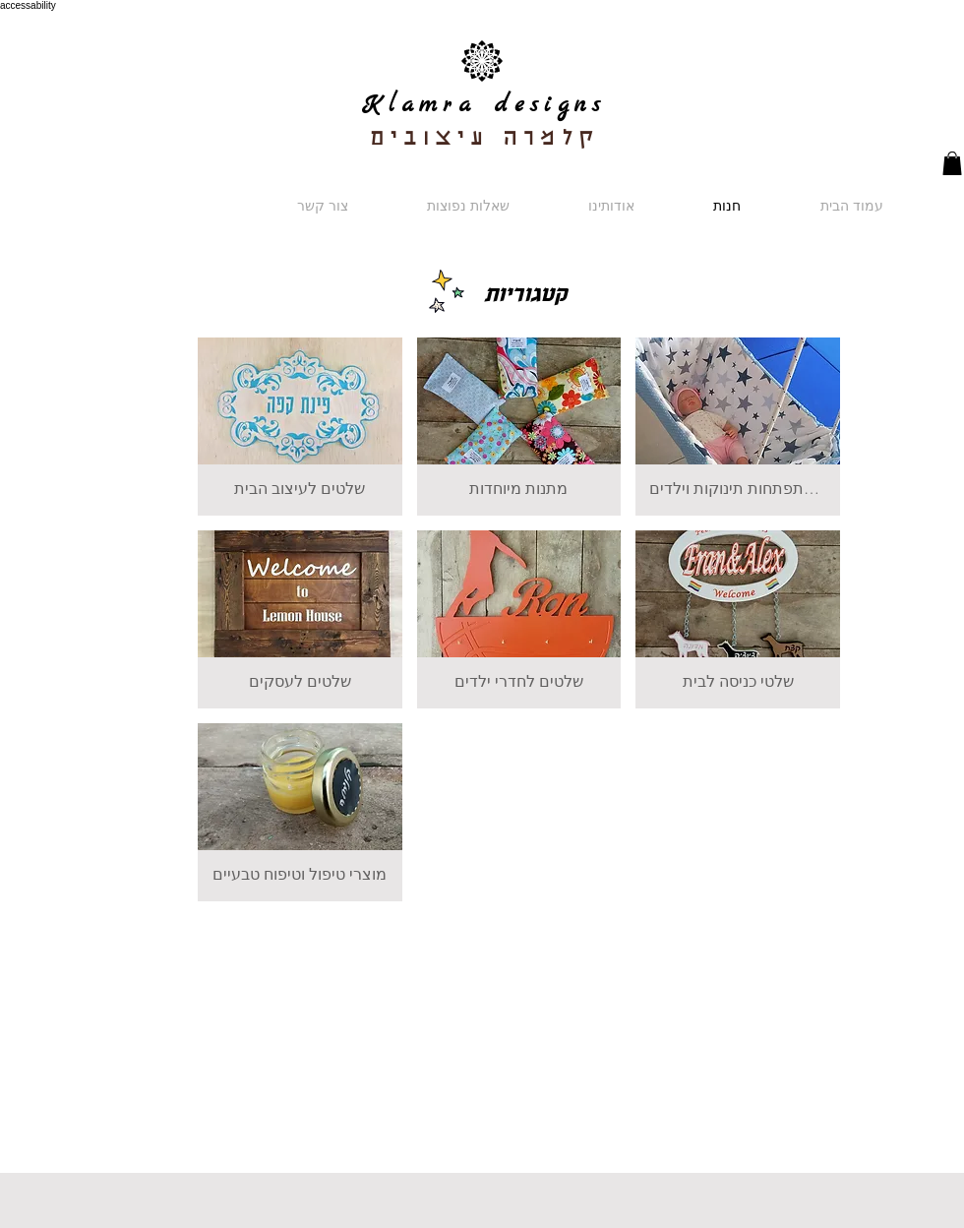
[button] (952, 163)
